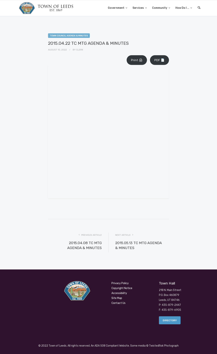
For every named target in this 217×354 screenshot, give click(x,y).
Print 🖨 (137, 60)
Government (116, 8)
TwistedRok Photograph (164, 345)
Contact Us (118, 303)
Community (160, 8)
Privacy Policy (120, 283)
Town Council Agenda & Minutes (69, 35)
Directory (170, 320)
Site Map (116, 298)
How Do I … (182, 8)
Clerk (79, 49)
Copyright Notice (121, 288)
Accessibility (119, 293)
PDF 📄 (159, 60)
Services (138, 8)
